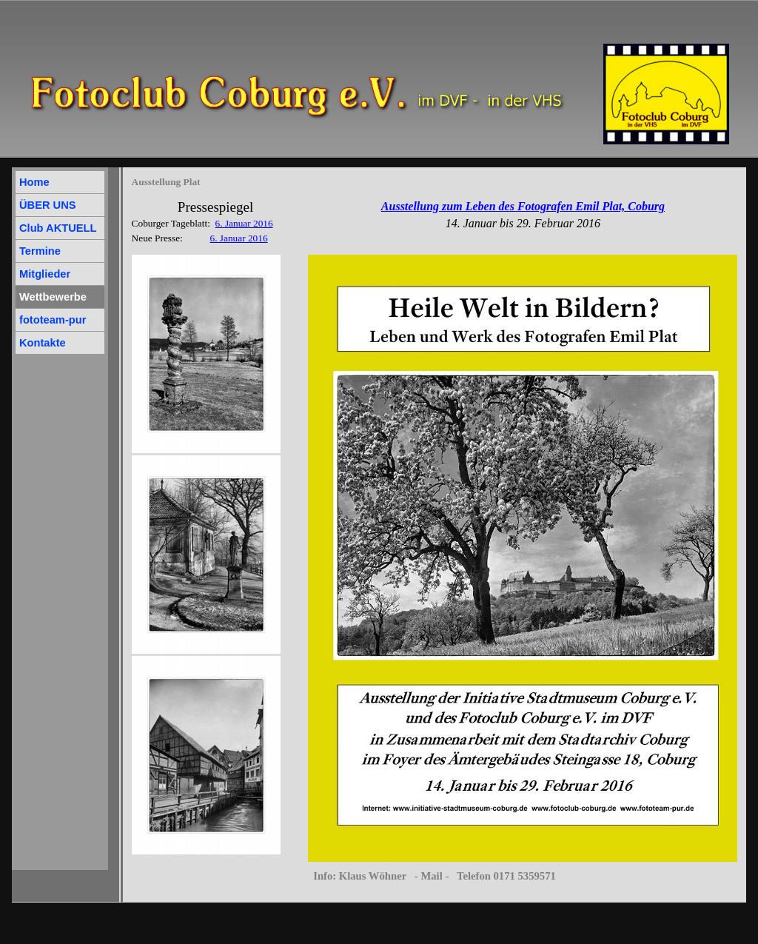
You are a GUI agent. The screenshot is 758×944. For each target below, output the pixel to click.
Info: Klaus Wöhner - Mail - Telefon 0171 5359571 (434, 876)
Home (34, 182)
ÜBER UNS (47, 205)
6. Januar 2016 (244, 223)
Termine (40, 251)
